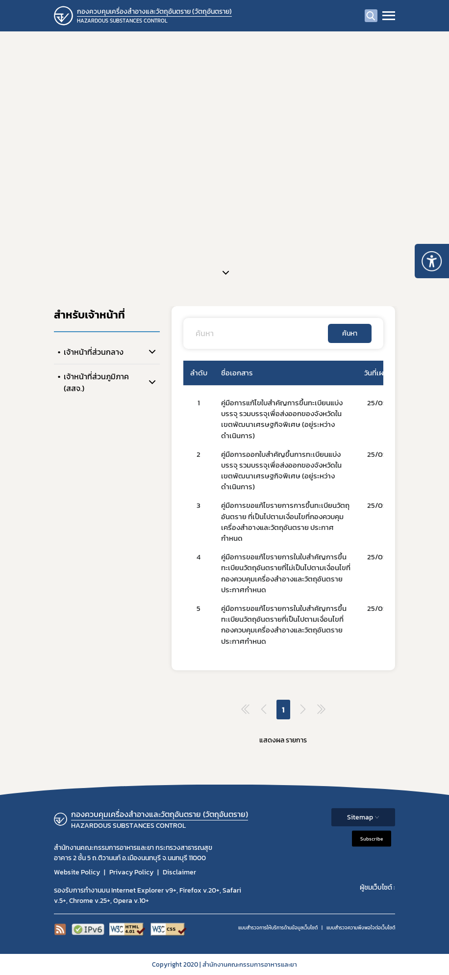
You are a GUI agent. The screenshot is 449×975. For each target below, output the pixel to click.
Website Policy (77, 872)
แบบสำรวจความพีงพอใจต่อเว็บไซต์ (360, 927)
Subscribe (371, 838)
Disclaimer (179, 872)
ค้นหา (349, 333)
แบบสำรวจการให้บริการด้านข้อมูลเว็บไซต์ (278, 927)
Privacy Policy (131, 872)
